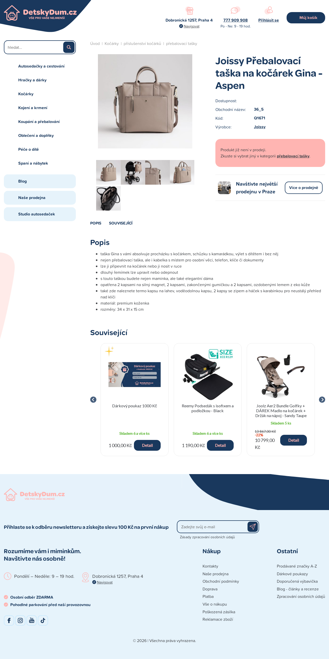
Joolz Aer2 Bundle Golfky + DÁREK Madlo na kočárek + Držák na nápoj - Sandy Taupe (281, 410)
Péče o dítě (28, 149)
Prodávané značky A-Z (297, 566)
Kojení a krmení (32, 108)
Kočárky (25, 94)
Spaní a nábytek (33, 163)
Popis (95, 222)
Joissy (260, 127)
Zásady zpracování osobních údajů (207, 536)
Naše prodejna (31, 198)
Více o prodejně (303, 188)
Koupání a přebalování (39, 122)
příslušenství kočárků (142, 43)
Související (120, 222)
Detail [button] (147, 445)
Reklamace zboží (218, 619)
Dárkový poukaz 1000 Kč (134, 405)
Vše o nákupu (215, 604)
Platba (208, 596)
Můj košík (308, 18)
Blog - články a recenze (298, 589)
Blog (22, 181)
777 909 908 (235, 20)
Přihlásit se (268, 20)
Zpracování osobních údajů (301, 596)
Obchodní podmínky (221, 581)
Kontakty (210, 566)
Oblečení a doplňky (36, 135)
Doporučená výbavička (297, 581)
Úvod (95, 43)
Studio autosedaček (36, 214)
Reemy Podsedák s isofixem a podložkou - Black (208, 408)
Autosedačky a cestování (41, 66)
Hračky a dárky (32, 80)
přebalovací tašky (181, 43)
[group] (134, 400)
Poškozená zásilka (219, 612)
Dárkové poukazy (292, 574)
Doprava (210, 589)
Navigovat (191, 26)
